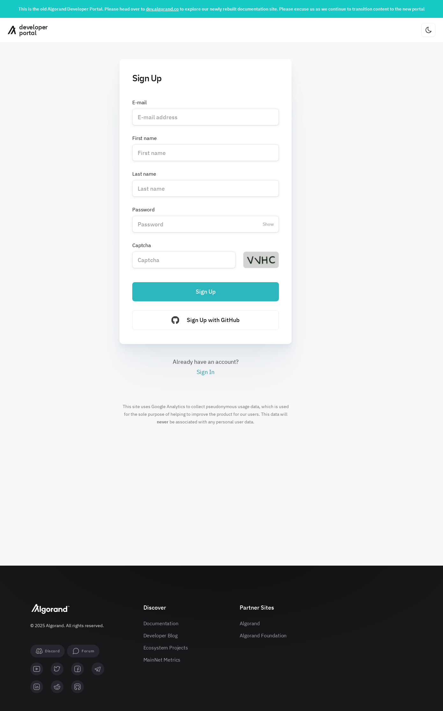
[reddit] (57, 686)
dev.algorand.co (162, 9)
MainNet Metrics (162, 659)
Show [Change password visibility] (268, 224)
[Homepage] (25, 30)
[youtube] (36, 669)
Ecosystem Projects (165, 647)
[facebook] (77, 669)
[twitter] (57, 669)
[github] (77, 686)
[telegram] (97, 669)
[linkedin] (36, 686)
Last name (144, 174)
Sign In (205, 372)
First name (144, 138)
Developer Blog (160, 635)
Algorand (250, 623)
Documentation (160, 623)
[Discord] (47, 651)
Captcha (141, 245)
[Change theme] (428, 30)
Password (143, 209)
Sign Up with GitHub (205, 320)
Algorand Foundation (263, 635)
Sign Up (206, 291)
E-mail (139, 102)
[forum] (83, 651)
